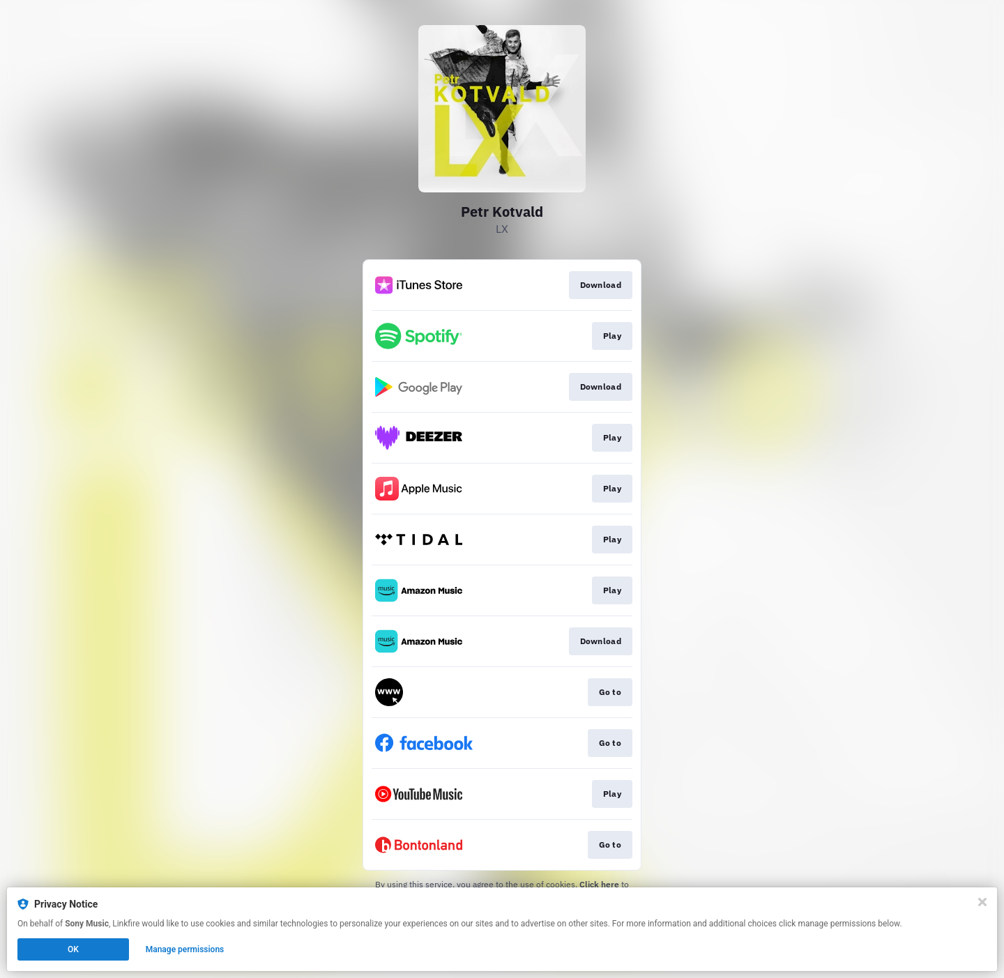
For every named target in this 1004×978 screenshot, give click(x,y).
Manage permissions (185, 949)
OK (73, 949)
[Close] (982, 902)
